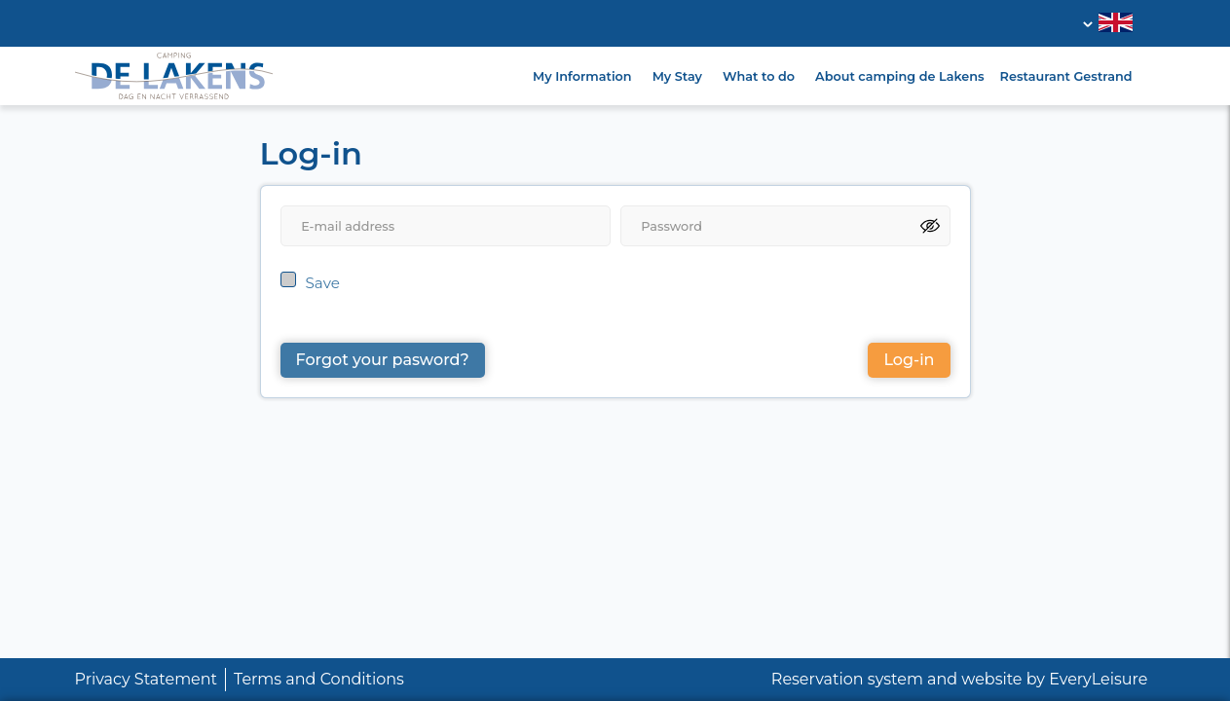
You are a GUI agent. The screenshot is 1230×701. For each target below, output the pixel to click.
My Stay (677, 76)
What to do (759, 76)
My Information (582, 76)
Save (323, 283)
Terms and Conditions (319, 679)
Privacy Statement (146, 679)
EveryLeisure (1098, 679)
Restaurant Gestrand (1066, 76)
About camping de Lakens (900, 76)
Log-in (908, 359)
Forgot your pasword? (382, 359)
